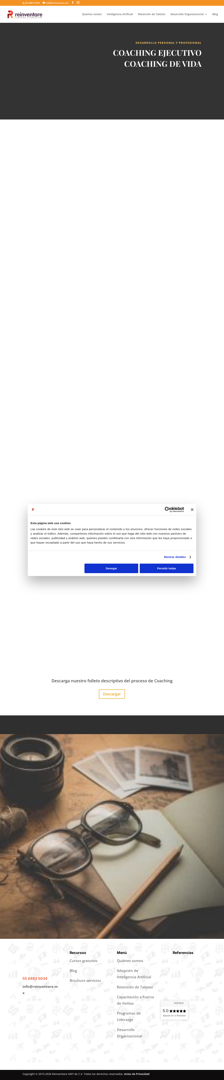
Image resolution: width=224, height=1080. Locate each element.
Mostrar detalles (175, 557)
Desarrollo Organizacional (187, 14)
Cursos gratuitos (83, 960)
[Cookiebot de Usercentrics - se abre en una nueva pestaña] (167, 509)
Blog (215, 14)
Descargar (112, 694)
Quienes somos (92, 14)
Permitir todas (166, 568)
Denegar (111, 568)
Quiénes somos (130, 960)
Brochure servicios (85, 980)
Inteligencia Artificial (120, 14)
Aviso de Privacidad (136, 1074)
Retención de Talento (151, 14)
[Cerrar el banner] (192, 509)
